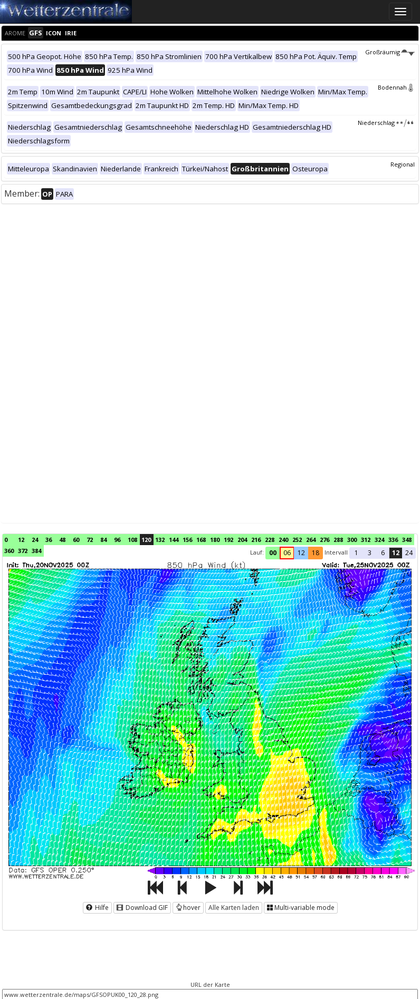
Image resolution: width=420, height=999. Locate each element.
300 (352, 540)
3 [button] (369, 552)
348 (407, 540)
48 (62, 540)
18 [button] (315, 552)
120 (146, 540)
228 (269, 540)
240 (283, 540)
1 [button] (356, 552)
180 (214, 540)
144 (173, 540)
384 (36, 551)
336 (393, 540)
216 (256, 540)
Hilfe (97, 907)
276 (324, 540)
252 (297, 540)
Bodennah (396, 87)
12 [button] (301, 552)
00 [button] (272, 552)
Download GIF (142, 907)
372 (22, 551)
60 (76, 540)
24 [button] (409, 552)
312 (365, 540)
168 (201, 540)
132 (160, 540)
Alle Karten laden (233, 907)
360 (9, 551)
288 (338, 540)
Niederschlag (386, 123)
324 (379, 540)
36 (48, 540)
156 (187, 540)
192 (228, 540)
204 (242, 540)
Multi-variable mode (301, 907)
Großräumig (390, 52)
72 (90, 540)
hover (188, 907)
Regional (402, 164)
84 (103, 540)
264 (311, 540)
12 (21, 540)
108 (132, 540)
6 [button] (383, 552)
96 (117, 540)
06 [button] (287, 552)
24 (35, 540)
